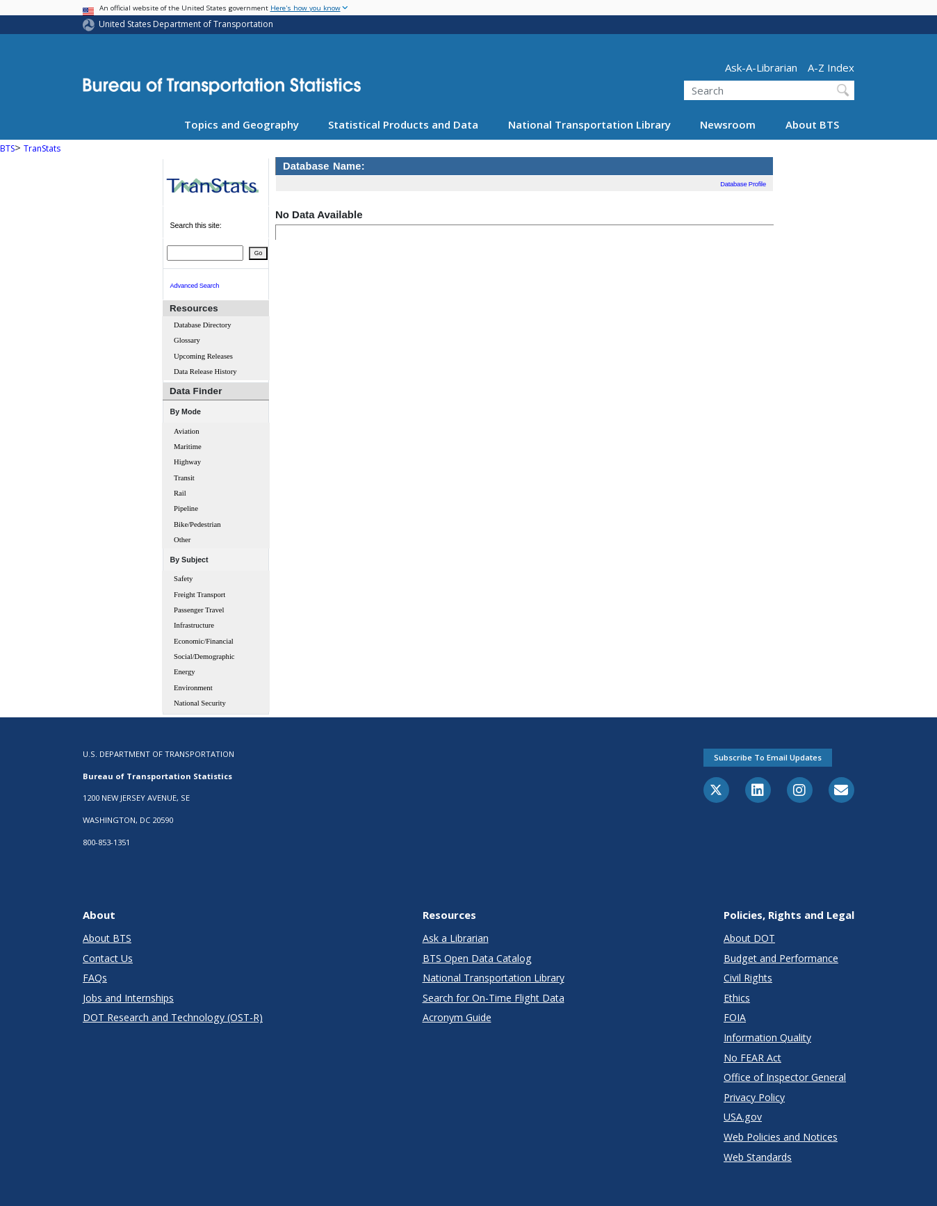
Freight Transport (199, 594)
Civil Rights (748, 977)
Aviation (186, 431)
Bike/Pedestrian (197, 524)
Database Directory (202, 325)
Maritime (188, 446)
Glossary (187, 340)
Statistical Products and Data (403, 124)
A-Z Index (831, 67)
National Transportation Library (589, 124)
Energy (184, 672)
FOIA (735, 1017)
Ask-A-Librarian (761, 67)
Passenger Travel (199, 610)
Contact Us (108, 958)
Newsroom (728, 124)
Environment (193, 688)
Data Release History (205, 371)
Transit (184, 478)
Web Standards (758, 1157)
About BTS (812, 124)
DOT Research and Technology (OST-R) (173, 1017)
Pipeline (186, 508)
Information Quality (767, 1037)
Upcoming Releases (203, 356)
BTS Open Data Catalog (477, 958)
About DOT (749, 938)
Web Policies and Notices (781, 1136)
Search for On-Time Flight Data (493, 997)
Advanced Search (195, 285)
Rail (180, 493)
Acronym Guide (457, 1017)
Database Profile (743, 184)
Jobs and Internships (128, 997)
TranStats (42, 148)
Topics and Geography (241, 124)
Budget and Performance (781, 958)
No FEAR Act (752, 1057)
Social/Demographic (204, 656)
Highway (187, 462)
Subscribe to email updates (768, 757)
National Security (200, 703)
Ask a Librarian (456, 938)
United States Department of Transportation (186, 24)
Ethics (737, 997)
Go (258, 253)
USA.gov (743, 1116)
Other (182, 540)
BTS (7, 148)
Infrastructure (194, 625)
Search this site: (196, 224)
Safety (183, 578)
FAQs (95, 977)
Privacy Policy (754, 1097)
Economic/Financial (204, 641)
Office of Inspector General (785, 1077)
